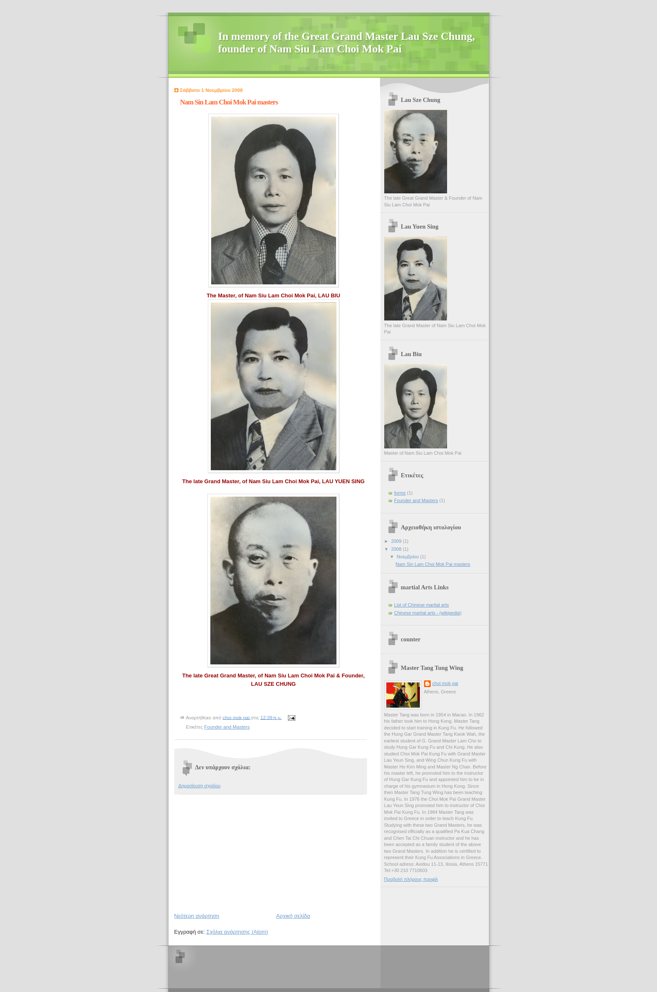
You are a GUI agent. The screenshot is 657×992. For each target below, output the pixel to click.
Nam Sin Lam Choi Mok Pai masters (433, 564)
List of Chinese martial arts (421, 604)
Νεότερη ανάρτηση (197, 916)
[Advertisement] (237, 851)
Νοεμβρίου (408, 556)
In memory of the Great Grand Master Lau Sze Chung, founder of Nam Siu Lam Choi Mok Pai (346, 42)
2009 (397, 541)
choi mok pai (445, 683)
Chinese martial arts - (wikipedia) (428, 612)
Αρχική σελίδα (293, 916)
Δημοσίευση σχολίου (199, 785)
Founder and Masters (227, 726)
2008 (397, 549)
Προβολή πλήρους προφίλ (411, 879)
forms (400, 492)
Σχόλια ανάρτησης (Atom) (237, 932)
